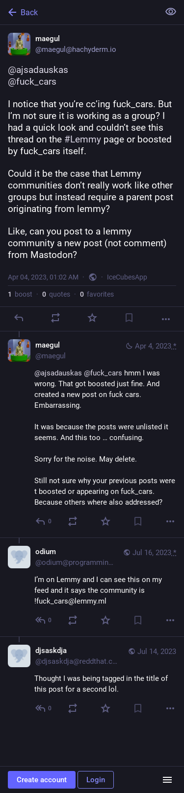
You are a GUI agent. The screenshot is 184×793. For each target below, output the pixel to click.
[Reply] (19, 318)
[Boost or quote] (55, 318)
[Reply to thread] (43, 521)
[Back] (79, 12)
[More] (166, 319)
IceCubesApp (127, 277)
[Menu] (167, 780)
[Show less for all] (171, 11)
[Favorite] (92, 318)
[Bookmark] (129, 318)
